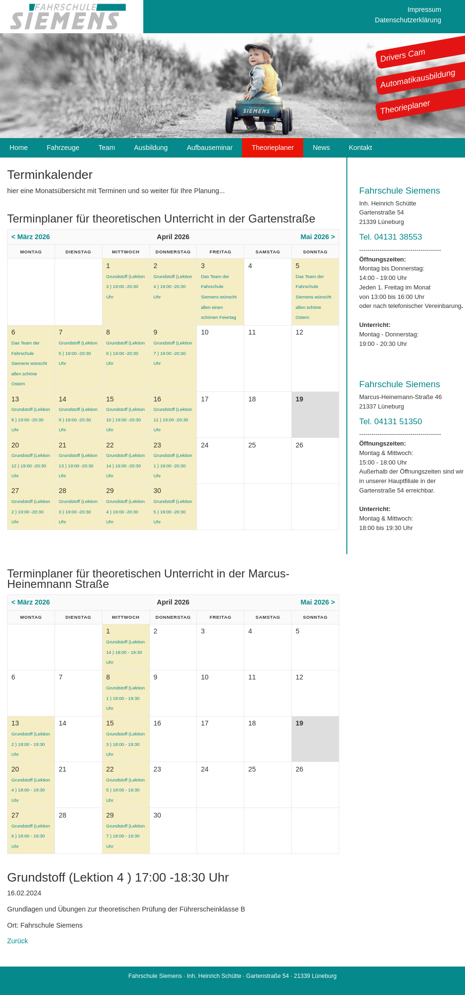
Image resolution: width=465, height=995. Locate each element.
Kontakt (360, 147)
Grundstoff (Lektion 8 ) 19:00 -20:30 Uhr (30, 419)
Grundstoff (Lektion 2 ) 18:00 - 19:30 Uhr (30, 744)
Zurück (17, 941)
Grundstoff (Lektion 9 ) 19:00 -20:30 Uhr (78, 419)
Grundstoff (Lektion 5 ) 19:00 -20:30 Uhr (78, 353)
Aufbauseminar (210, 147)
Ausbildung (150, 147)
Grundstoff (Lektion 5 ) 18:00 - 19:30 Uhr (125, 790)
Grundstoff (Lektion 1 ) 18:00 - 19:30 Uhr (125, 698)
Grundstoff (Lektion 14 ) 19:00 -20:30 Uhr (125, 465)
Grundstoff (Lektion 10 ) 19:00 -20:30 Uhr (125, 419)
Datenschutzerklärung (408, 20)
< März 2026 (30, 237)
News (321, 147)
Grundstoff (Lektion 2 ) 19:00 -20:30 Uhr (30, 511)
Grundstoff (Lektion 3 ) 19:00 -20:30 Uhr (125, 286)
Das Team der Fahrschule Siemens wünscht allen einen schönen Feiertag (218, 297)
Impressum (424, 9)
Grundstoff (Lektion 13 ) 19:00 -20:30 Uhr (78, 465)
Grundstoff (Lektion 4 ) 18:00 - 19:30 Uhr (30, 790)
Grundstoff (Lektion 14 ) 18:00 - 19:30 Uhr (125, 652)
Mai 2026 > (318, 237)
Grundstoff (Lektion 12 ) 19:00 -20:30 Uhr (30, 465)
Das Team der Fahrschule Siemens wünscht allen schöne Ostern (313, 297)
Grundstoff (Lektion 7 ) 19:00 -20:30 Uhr (173, 353)
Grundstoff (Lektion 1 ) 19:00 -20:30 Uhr (173, 465)
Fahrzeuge (62, 147)
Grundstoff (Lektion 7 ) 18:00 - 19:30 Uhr (125, 836)
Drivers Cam (403, 55)
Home (18, 147)
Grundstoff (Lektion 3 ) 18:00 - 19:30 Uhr (125, 744)
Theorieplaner (405, 107)
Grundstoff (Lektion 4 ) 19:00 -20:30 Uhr (173, 286)
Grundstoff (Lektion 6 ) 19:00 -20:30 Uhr (125, 353)
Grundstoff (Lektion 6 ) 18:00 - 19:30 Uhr (30, 836)
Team (106, 147)
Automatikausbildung (418, 78)
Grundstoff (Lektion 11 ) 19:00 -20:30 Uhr (173, 419)
